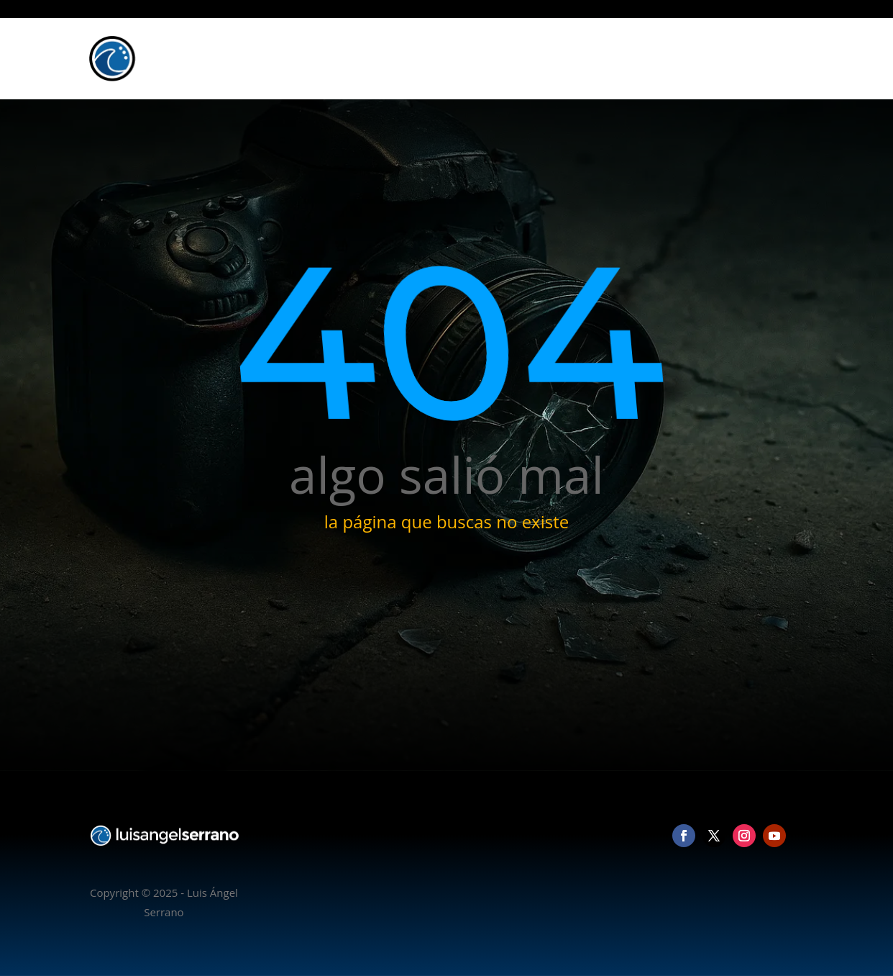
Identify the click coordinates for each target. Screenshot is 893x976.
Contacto (773, 58)
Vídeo (683, 58)
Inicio (572, 58)
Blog (724, 58)
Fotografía (627, 58)
